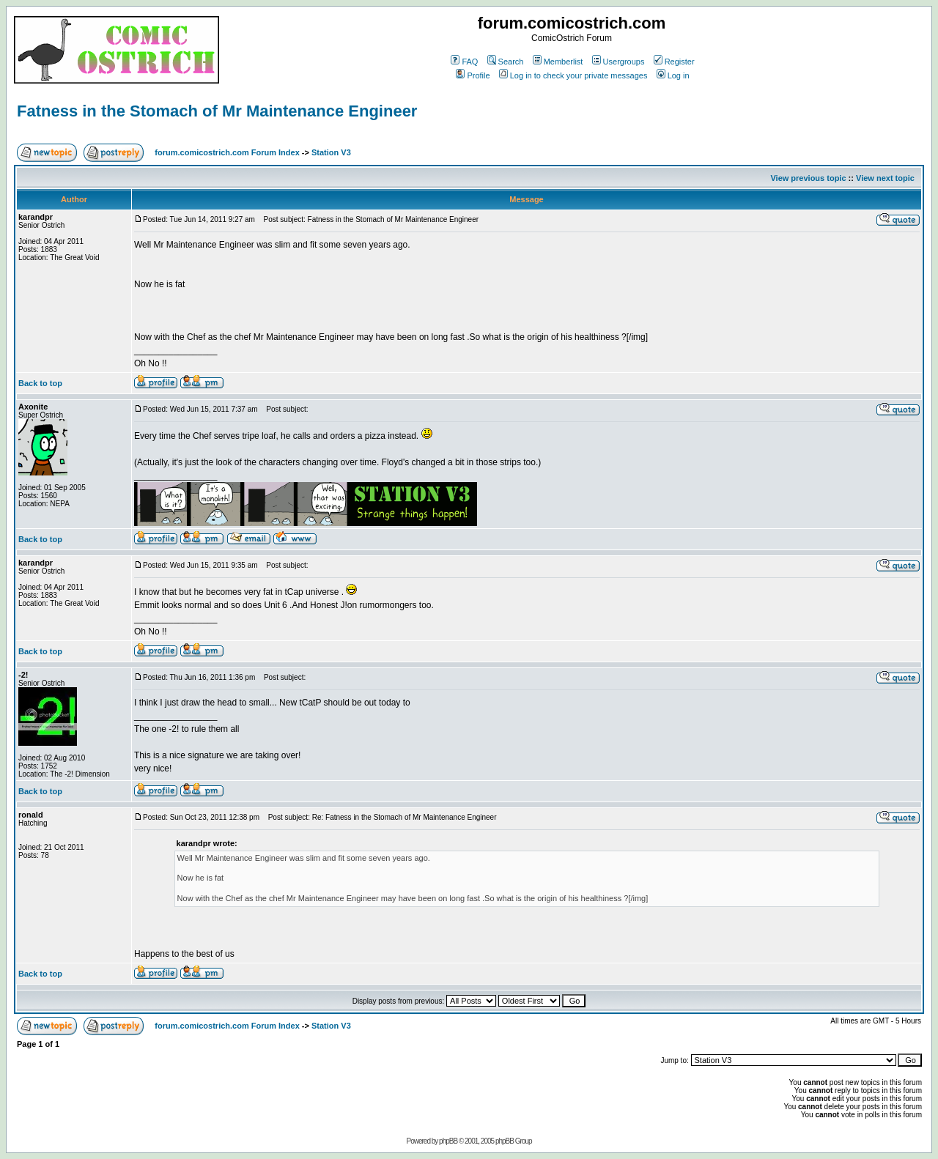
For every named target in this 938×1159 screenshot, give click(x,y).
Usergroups (618, 61)
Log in (673, 75)
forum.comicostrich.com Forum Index (227, 152)
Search (505, 61)
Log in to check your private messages (573, 75)
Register (674, 61)
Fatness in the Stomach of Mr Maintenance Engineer (217, 111)
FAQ (464, 61)
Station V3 (331, 152)
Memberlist (558, 61)
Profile (473, 75)
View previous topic (808, 178)
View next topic (885, 178)
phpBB (448, 1141)
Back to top (40, 383)
